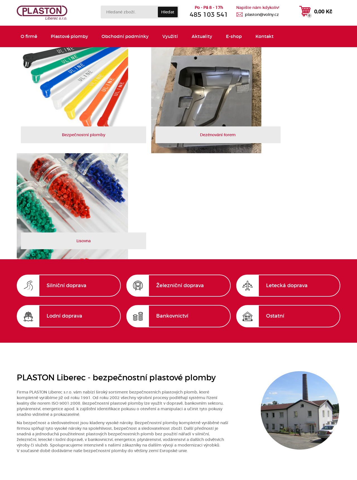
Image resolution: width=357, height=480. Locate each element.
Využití (168, 36)
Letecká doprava (287, 180)
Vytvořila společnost (178, 469)
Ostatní (275, 211)
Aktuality (199, 36)
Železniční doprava (180, 180)
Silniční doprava (66, 180)
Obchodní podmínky (124, 36)
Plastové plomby (69, 36)
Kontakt (260, 36)
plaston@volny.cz (262, 14)
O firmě (29, 36)
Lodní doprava (64, 211)
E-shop (230, 36)
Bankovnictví (172, 211)
